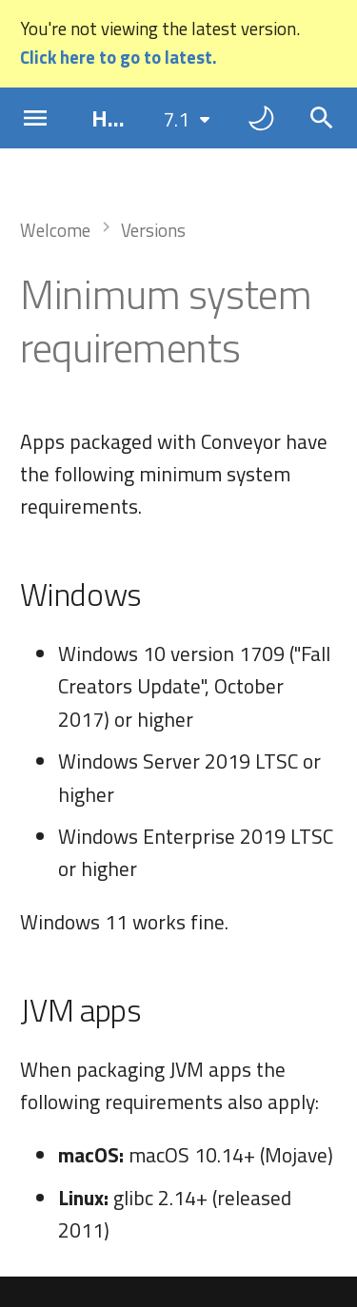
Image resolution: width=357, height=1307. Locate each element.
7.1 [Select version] (176, 119)
